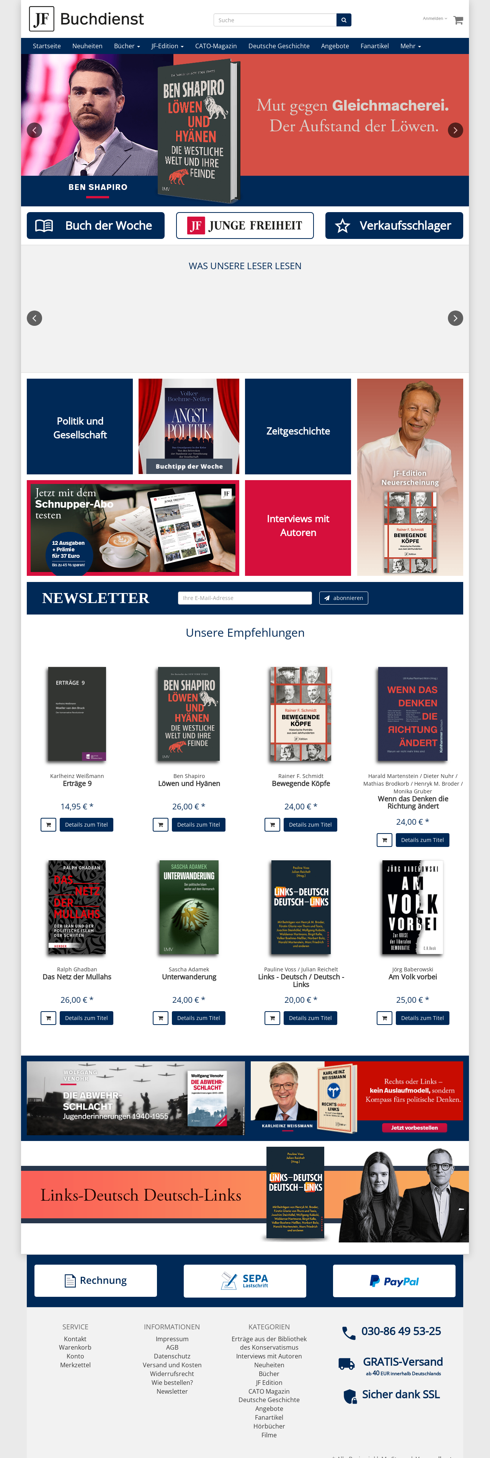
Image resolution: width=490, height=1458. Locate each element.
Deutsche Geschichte (279, 46)
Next (455, 130)
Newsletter (172, 1391)
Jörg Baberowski (412, 969)
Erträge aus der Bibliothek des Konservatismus (269, 1343)
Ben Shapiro (189, 776)
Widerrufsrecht (172, 1374)
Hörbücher (269, 1426)
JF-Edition (168, 46)
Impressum (172, 1339)
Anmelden (435, 18)
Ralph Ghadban (77, 969)
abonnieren (343, 598)
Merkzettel (75, 1365)
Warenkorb (75, 1347)
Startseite (47, 46)
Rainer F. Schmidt (300, 776)
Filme (269, 1435)
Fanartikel (375, 46)
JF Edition (269, 1382)
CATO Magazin (269, 1391)
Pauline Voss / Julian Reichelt (301, 969)
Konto (75, 1356)
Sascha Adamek (189, 969)
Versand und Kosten (172, 1365)
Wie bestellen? (172, 1382)
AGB (172, 1347)
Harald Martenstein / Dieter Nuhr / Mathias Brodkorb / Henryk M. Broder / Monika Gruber (413, 783)
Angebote (335, 46)
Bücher (127, 46)
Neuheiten (87, 46)
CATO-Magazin (216, 46)
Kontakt (75, 1339)
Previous (34, 130)
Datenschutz (172, 1356)
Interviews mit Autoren (269, 1356)
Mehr (410, 46)
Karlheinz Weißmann (77, 776)
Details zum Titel (86, 824)
